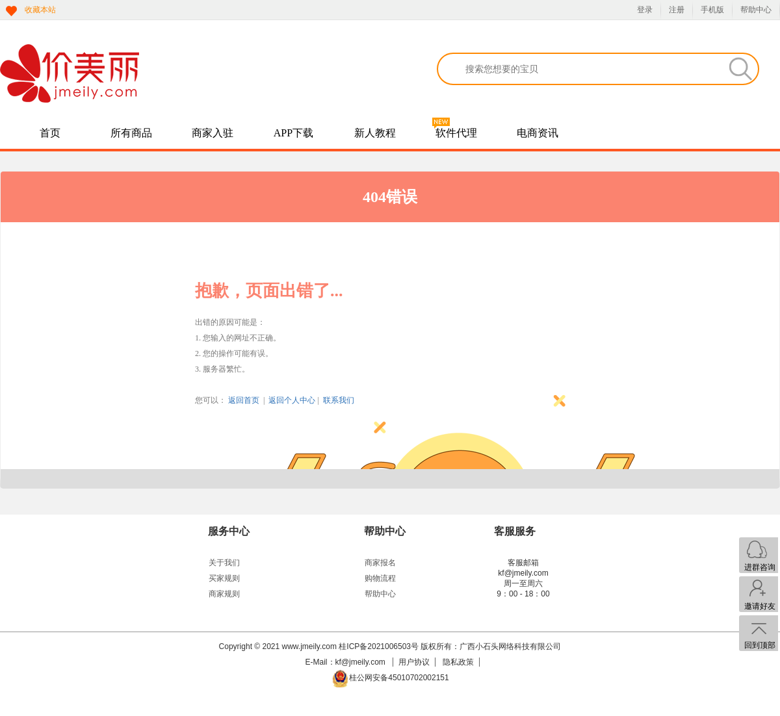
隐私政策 (458, 662)
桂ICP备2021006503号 (379, 646)
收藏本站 (40, 9)
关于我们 (224, 562)
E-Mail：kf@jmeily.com (347, 662)
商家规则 (224, 593)
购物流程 (380, 578)
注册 (676, 9)
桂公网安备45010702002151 (398, 677)
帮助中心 (756, 9)
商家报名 (380, 562)
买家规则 (224, 578)
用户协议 (414, 662)
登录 (645, 9)
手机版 (712, 9)
